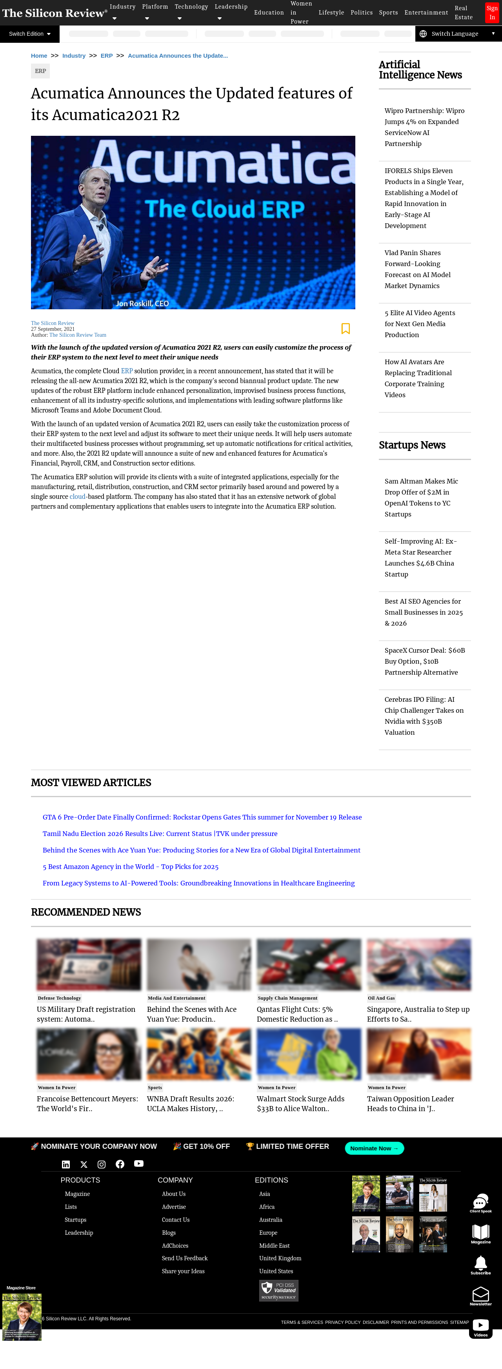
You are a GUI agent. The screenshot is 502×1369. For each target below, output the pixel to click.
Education (269, 12)
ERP (107, 55)
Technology (192, 12)
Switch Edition (30, 34)
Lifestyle (332, 12)
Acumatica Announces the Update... (178, 55)
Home (39, 55)
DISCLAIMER (376, 1322)
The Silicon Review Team (77, 335)
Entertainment (427, 12)
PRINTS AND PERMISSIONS (419, 1322)
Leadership (231, 12)
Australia (270, 1219)
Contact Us (175, 1219)
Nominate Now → (371, 1148)
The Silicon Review (53, 323)
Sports (388, 12)
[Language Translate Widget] (463, 33)
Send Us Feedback (185, 1258)
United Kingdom (280, 1258)
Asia (264, 1193)
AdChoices (175, 1245)
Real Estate (464, 13)
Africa (267, 1206)
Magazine (77, 1193)
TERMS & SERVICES (302, 1322)
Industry (123, 12)
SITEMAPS (461, 1322)
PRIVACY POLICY (343, 1322)
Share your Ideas (183, 1271)
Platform (155, 12)
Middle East (274, 1245)
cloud (77, 497)
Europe (268, 1232)
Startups (75, 1219)
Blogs (169, 1232)
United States (276, 1271)
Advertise (174, 1206)
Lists (70, 1206)
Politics (362, 12)
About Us (174, 1193)
